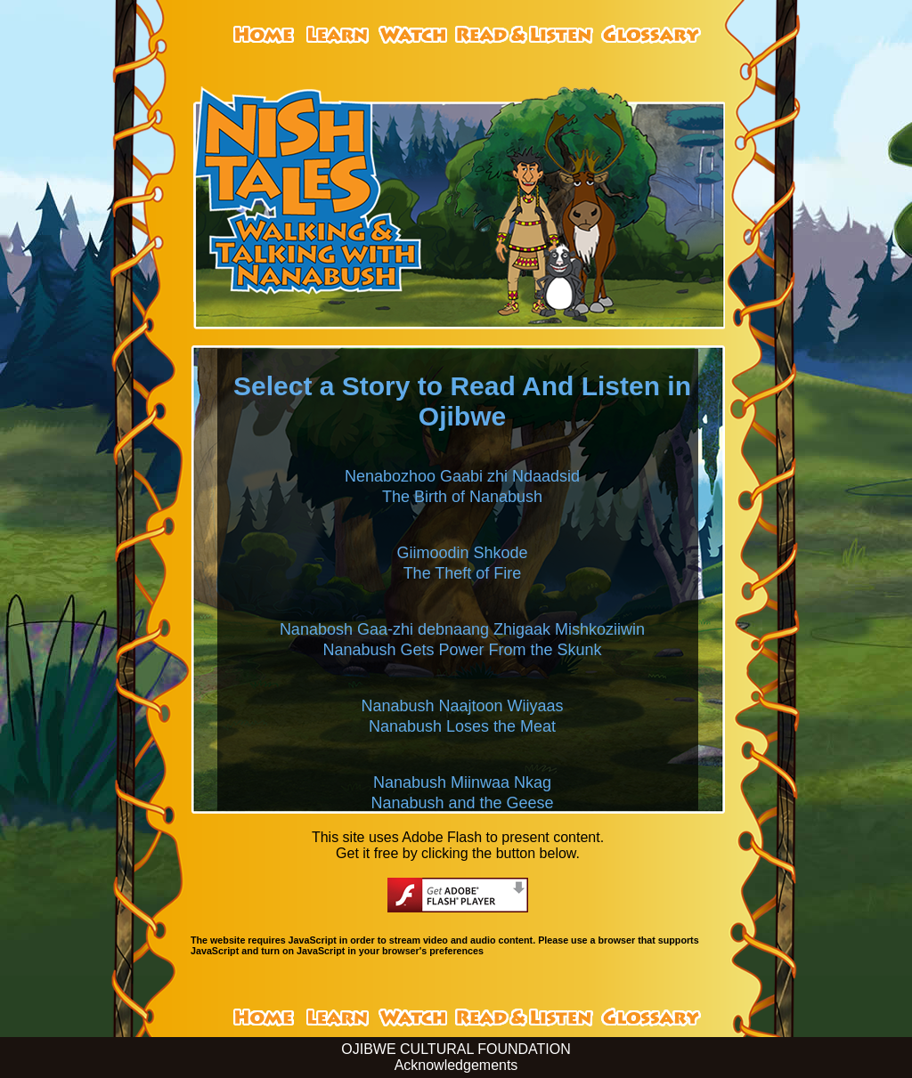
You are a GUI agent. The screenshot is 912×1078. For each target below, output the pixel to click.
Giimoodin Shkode (461, 553)
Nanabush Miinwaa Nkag (462, 782)
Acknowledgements (456, 1065)
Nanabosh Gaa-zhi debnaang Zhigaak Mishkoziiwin (462, 629)
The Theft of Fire (462, 573)
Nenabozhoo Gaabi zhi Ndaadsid (462, 476)
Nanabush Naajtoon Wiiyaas (462, 706)
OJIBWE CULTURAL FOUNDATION (456, 1049)
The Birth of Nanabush (462, 497)
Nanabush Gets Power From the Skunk (461, 650)
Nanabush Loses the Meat (462, 726)
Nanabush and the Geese (461, 803)
